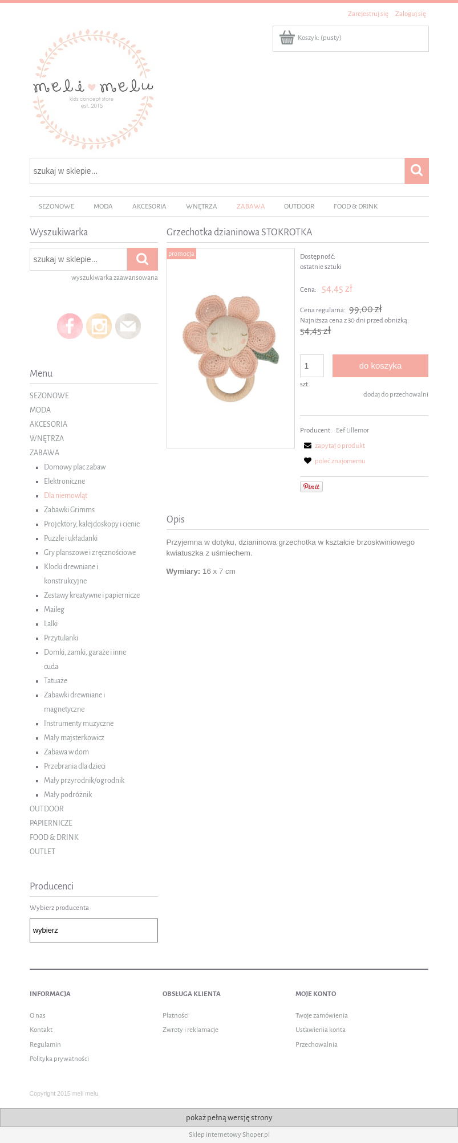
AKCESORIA (48, 424)
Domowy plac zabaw (75, 467)
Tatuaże (55, 681)
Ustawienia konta (320, 1030)
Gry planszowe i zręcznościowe (90, 553)
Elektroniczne (64, 481)
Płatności (176, 1015)
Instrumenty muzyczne (79, 724)
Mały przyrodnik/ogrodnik (84, 781)
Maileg (54, 610)
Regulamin (45, 1044)
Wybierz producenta (59, 908)
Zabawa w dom (66, 752)
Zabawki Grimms (69, 510)
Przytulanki (61, 638)
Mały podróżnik (68, 795)
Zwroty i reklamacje (190, 1030)
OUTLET (42, 852)
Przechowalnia (316, 1044)
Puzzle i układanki (71, 538)
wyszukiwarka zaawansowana (114, 277)
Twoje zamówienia (321, 1015)
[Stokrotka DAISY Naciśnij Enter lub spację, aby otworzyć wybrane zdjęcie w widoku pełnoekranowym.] (230, 348)
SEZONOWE (49, 396)
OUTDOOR (47, 809)
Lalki (51, 624)
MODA (40, 410)
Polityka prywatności (59, 1059)
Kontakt (41, 1030)
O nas (38, 1015)
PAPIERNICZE (51, 823)
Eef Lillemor (352, 430)
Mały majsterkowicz (74, 738)
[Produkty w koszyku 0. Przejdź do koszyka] (311, 38)
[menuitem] (57, 207)
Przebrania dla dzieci (75, 766)
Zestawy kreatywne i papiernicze (92, 595)
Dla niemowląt (65, 496)
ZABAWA (44, 453)
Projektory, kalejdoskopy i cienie (92, 524)
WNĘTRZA (47, 439)
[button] (332, 446)
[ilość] (312, 365)
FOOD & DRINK (54, 838)
